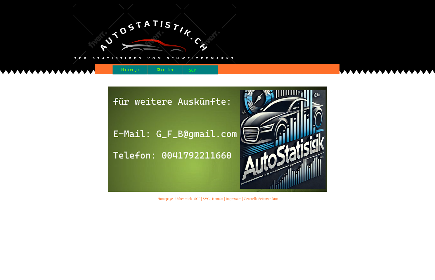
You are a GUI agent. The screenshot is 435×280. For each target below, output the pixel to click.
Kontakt (217, 199)
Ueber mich (183, 199)
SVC (206, 199)
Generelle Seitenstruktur (261, 199)
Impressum (233, 199)
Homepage (165, 199)
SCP (197, 199)
